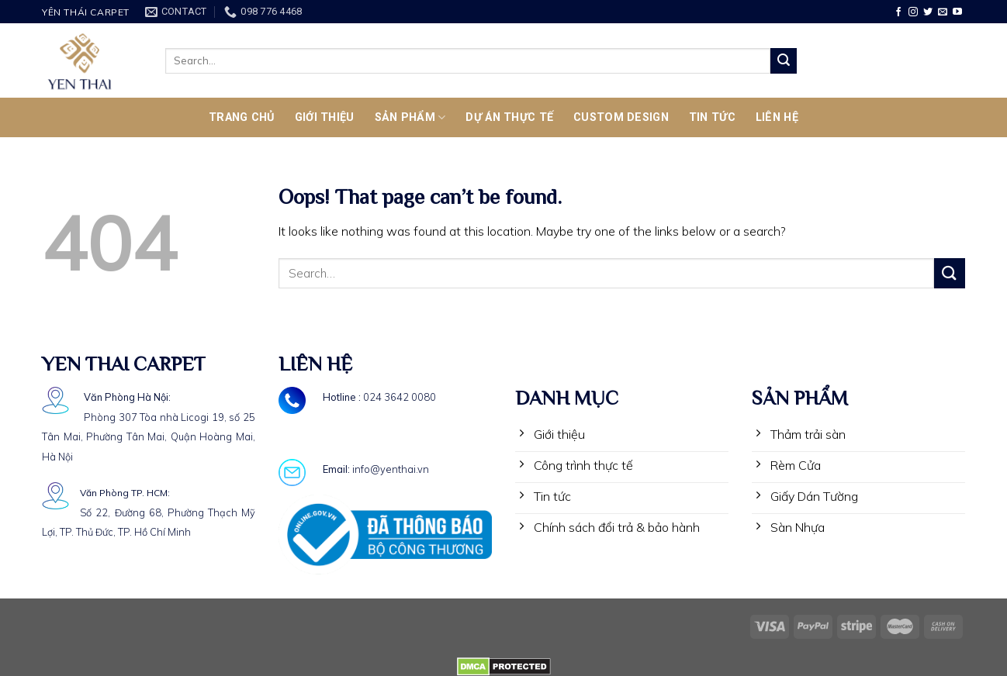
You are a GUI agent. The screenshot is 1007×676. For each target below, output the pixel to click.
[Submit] (783, 61)
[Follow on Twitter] (928, 12)
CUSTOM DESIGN (621, 117)
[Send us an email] (942, 12)
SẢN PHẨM (410, 117)
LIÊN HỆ (777, 117)
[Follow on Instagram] (913, 12)
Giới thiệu (325, 117)
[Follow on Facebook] (898, 12)
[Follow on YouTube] (957, 12)
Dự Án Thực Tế (509, 117)
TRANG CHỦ (242, 117)
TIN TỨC (712, 117)
